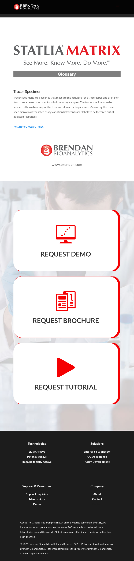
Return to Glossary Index (28, 126)
